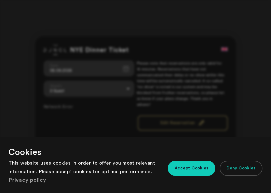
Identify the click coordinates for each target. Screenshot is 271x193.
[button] (192, 168)
